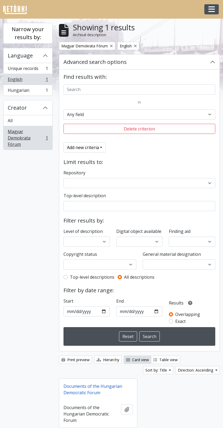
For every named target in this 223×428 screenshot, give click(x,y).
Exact (180, 321)
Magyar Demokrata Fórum (27, 138)
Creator (17, 107)
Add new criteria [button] (83, 147)
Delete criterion (139, 129)
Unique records (27, 69)
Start (68, 301)
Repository (74, 173)
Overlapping (187, 314)
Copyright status (80, 254)
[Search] (139, 89)
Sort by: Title (156, 370)
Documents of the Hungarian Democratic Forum (92, 389)
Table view (165, 359)
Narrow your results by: (28, 33)
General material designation (172, 254)
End (120, 301)
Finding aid (179, 231)
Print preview (75, 359)
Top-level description (84, 196)
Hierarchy (108, 359)
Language (20, 55)
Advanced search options (95, 61)
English (27, 80)
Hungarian (27, 91)
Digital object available (138, 231)
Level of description (83, 231)
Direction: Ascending (196, 370)
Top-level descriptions (92, 277)
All (10, 121)
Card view (137, 359)
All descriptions (139, 277)
